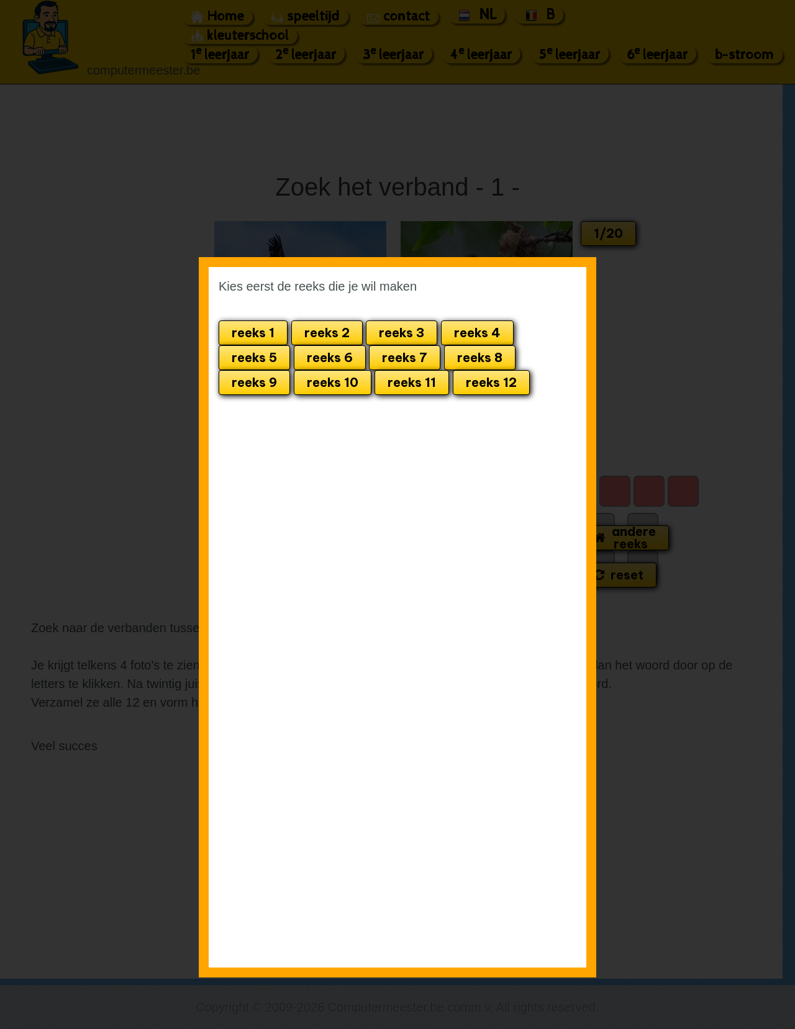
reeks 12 (491, 382)
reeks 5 (254, 357)
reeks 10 (332, 382)
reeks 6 (330, 357)
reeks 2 (327, 332)
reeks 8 (479, 357)
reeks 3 (401, 332)
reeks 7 (404, 357)
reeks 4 (477, 332)
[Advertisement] (445, 460)
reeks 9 (254, 382)
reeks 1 (253, 332)
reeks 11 (412, 382)
